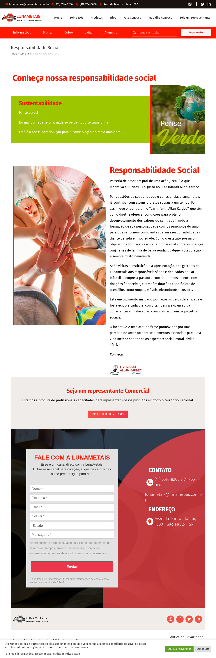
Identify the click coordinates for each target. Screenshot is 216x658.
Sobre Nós (76, 18)
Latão (89, 33)
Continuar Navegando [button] (179, 649)
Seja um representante (195, 18)
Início (14, 54)
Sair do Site (203, 649)
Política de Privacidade (186, 638)
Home (58, 18)
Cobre (69, 33)
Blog (113, 18)
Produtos (97, 18)
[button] (196, 33)
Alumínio (112, 33)
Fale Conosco (132, 18)
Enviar (72, 568)
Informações (20, 33)
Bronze (47, 33)
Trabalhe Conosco (160, 18)
